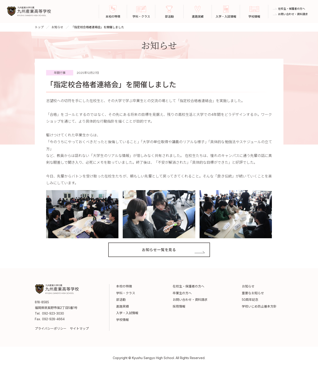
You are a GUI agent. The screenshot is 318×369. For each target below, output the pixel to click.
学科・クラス (125, 293)
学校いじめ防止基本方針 (259, 306)
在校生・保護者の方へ (291, 8)
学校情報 (122, 320)
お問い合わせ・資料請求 (293, 14)
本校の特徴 (124, 286)
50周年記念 (250, 299)
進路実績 (122, 306)
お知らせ (57, 27)
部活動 (121, 299)
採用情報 (179, 306)
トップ (39, 27)
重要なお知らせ (253, 293)
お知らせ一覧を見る (159, 250)
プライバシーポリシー (50, 328)
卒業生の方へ (182, 293)
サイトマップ (79, 328)
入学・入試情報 (127, 313)
